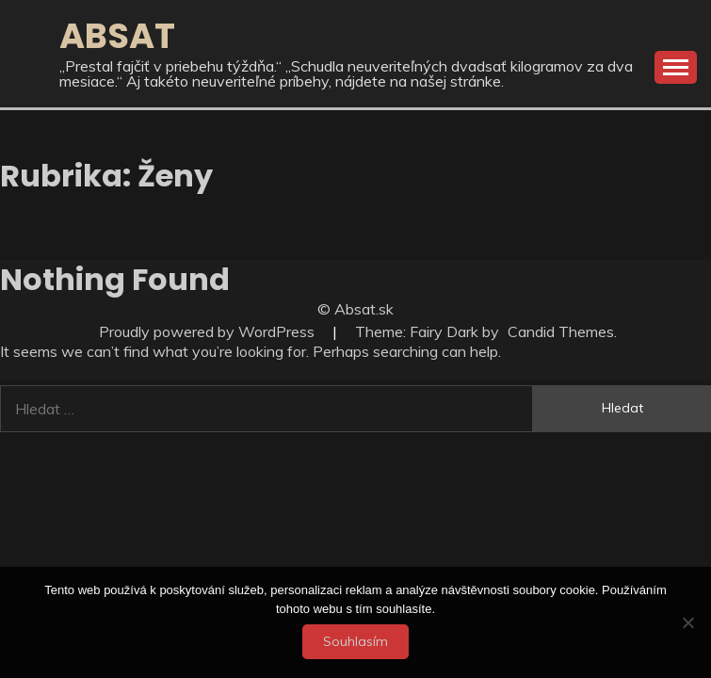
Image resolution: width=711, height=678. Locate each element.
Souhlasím (355, 641)
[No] (687, 622)
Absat (117, 35)
